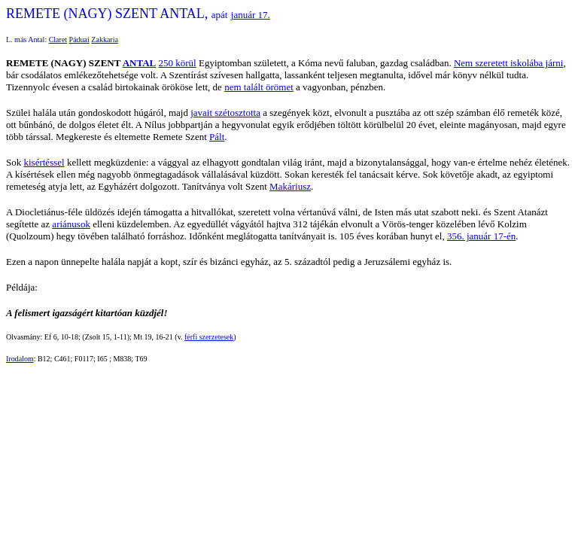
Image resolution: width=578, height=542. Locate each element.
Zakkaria (104, 39)
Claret (58, 39)
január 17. (250, 14)
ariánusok (71, 224)
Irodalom (20, 359)
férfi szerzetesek (208, 337)
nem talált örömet (259, 87)
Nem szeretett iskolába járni (508, 63)
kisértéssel (43, 162)
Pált (216, 136)
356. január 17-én (481, 236)
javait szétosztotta (225, 112)
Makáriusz (290, 186)
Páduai (79, 39)
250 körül (177, 63)
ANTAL (140, 63)
